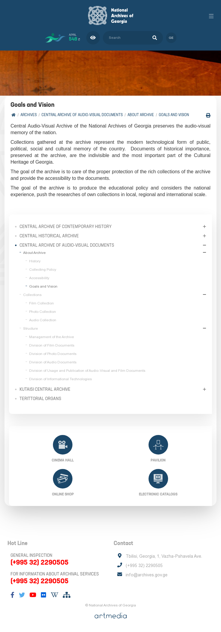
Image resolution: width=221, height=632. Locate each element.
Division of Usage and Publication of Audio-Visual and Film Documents (87, 370)
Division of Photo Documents (52, 354)
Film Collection (41, 303)
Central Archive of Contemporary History (66, 226)
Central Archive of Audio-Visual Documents (82, 115)
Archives (28, 115)
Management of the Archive (51, 337)
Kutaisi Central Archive (45, 389)
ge (171, 37)
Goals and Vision (174, 115)
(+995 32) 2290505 (40, 562)
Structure (30, 328)
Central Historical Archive (49, 236)
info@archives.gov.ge (146, 574)
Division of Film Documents (51, 345)
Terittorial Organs (40, 398)
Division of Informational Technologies (60, 379)
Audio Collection (42, 320)
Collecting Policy (42, 269)
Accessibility (39, 278)
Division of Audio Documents (52, 362)
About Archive (140, 115)
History (35, 261)
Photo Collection (42, 312)
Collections (32, 295)
